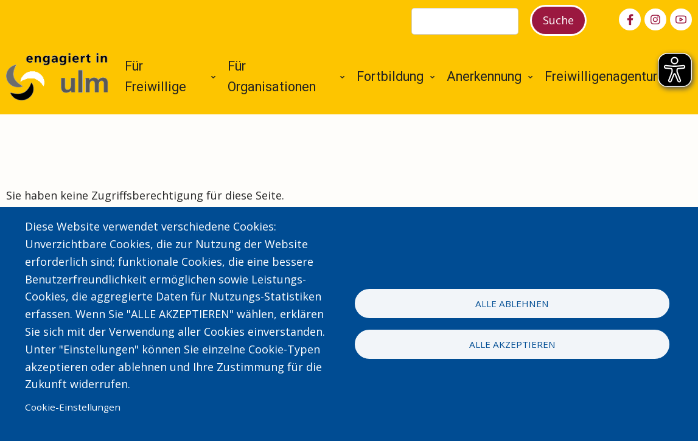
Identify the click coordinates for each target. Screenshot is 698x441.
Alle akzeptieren (512, 344)
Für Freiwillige (155, 76)
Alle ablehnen (512, 303)
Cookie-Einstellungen (72, 407)
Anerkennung (484, 76)
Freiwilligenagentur (601, 76)
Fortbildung (390, 76)
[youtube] (681, 19)
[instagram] (655, 19)
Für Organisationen (272, 76)
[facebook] (630, 19)
